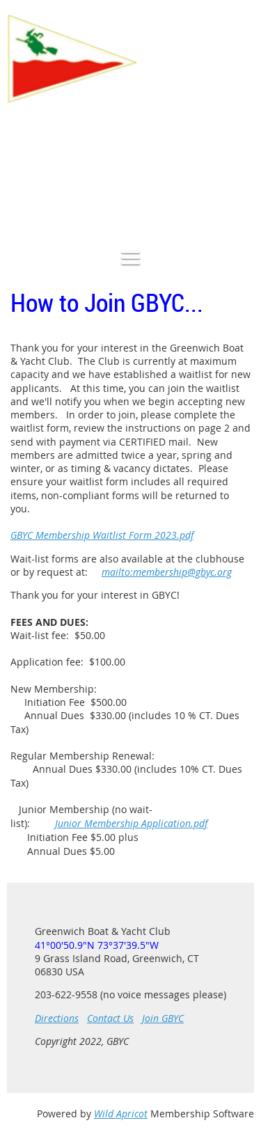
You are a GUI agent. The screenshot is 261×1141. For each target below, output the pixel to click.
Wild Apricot (121, 1113)
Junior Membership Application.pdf (131, 823)
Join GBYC (163, 1018)
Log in (240, 177)
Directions (57, 1018)
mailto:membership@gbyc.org (167, 572)
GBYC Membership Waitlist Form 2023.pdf (101, 535)
